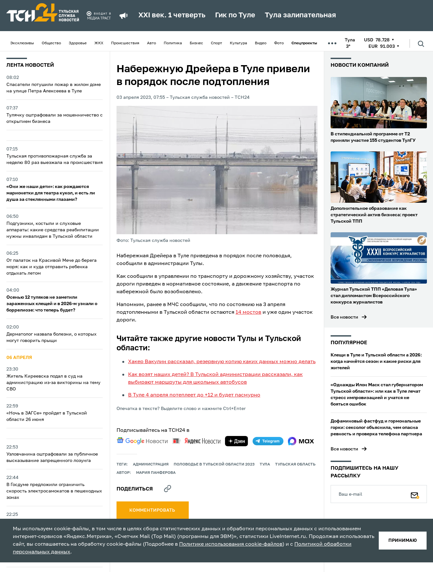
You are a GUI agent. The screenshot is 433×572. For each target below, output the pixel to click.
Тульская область (295, 464)
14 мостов (248, 312)
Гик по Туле (235, 15)
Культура (238, 43)
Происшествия (125, 43)
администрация (151, 464)
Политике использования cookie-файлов (230, 544)
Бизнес (196, 43)
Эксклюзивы (22, 43)
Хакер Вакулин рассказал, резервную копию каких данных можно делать (222, 361)
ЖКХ (98, 43)
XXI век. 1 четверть (171, 15)
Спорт (216, 43)
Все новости (344, 317)
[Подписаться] (415, 494)
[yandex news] (196, 441)
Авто (151, 43)
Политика (173, 43)
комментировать (152, 510)
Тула (265, 464)
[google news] (142, 440)
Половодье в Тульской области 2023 (214, 464)
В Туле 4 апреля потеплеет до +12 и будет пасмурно (194, 395)
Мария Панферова (156, 473)
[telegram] (268, 441)
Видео (260, 43)
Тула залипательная (300, 15)
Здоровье (78, 43)
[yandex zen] (236, 441)
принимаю (402, 540)
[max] (301, 441)
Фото (279, 43)
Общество (51, 43)
